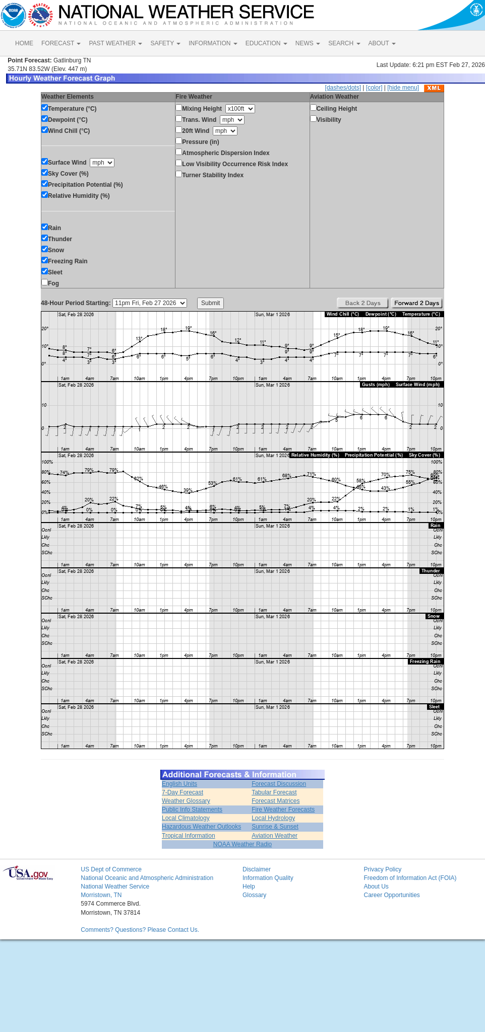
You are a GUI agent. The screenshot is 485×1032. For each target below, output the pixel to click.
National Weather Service (115, 886)
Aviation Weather (274, 835)
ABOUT (382, 43)
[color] (374, 87)
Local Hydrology (273, 818)
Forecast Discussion (279, 783)
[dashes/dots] (343, 87)
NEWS (307, 43)
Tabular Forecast (274, 792)
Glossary (254, 895)
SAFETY (165, 43)
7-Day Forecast (182, 792)
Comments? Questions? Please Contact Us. (140, 929)
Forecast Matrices (275, 800)
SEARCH (344, 43)
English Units (179, 783)
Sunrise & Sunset (275, 826)
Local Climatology (186, 818)
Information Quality (267, 877)
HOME (24, 43)
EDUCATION (266, 43)
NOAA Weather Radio (242, 844)
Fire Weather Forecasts (283, 809)
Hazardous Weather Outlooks (201, 826)
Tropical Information (188, 835)
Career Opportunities (391, 895)
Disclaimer (256, 869)
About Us (375, 886)
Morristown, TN (101, 895)
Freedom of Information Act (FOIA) (409, 877)
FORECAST (61, 43)
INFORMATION (213, 43)
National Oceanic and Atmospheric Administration (147, 877)
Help (248, 886)
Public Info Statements (192, 809)
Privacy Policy (382, 869)
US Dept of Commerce (111, 869)
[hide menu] (403, 87)
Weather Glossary (186, 800)
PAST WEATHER (115, 43)
